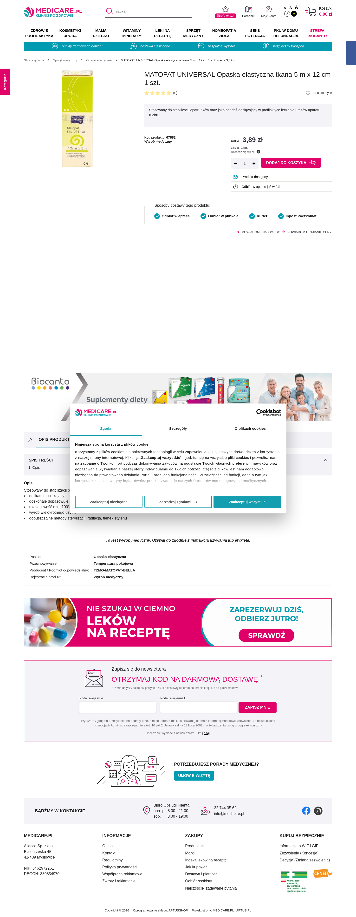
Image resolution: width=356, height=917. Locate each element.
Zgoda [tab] (105, 428)
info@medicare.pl (229, 814)
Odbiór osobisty (198, 881)
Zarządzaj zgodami (178, 502)
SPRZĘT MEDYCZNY (193, 33)
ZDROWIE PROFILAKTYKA (39, 33)
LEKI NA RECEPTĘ (162, 33)
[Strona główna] (34, 60)
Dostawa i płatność (201, 874)
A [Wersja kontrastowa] (294, 13)
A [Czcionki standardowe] (285, 8)
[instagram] (318, 810)
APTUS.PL (243, 910)
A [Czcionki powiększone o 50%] (290, 8)
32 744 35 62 (225, 808)
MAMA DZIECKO (101, 33)
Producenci (194, 846)
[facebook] (306, 810)
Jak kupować (196, 867)
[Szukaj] (108, 12)
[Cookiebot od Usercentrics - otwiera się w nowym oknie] (260, 412)
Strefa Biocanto (317, 33)
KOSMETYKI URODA (70, 33)
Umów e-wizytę (194, 776)
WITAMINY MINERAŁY (131, 33)
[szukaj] (148, 12)
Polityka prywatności (119, 867)
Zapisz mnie (259, 707)
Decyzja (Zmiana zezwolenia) (305, 860)
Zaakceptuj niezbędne (109, 502)
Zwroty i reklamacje (119, 881)
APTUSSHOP (178, 910)
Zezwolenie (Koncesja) (299, 853)
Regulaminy (112, 860)
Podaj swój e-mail (172, 698)
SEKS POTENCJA (255, 33)
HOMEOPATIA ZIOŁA (224, 33)
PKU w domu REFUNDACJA (285, 33)
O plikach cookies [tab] (250, 428)
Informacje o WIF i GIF (299, 846)
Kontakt (108, 853)
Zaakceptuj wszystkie (247, 502)
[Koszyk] (310, 11)
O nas (107, 846)
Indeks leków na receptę (206, 860)
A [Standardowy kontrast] (287, 13)
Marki (189, 853)
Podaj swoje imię (90, 698)
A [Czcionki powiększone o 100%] (296, 7)
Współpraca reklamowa (122, 874)
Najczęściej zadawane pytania (211, 888)
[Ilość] (244, 163)
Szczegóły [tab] (178, 428)
